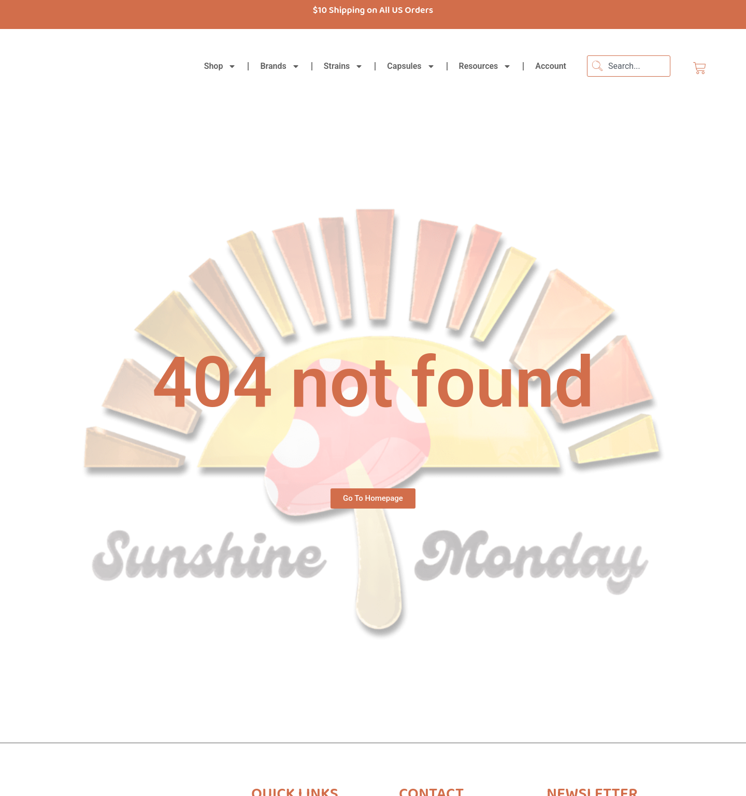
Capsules (411, 66)
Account (550, 66)
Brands (279, 66)
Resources (485, 66)
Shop (220, 66)
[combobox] (628, 66)
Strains (344, 66)
